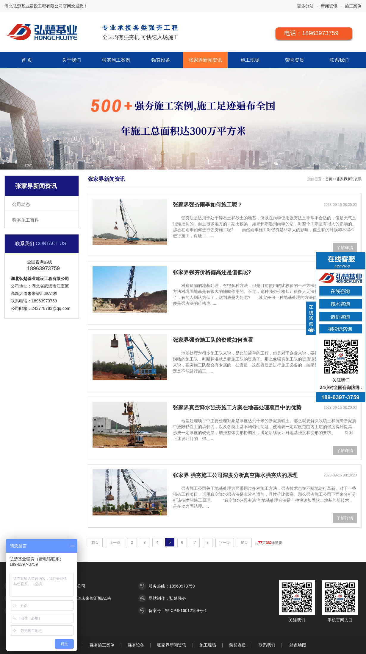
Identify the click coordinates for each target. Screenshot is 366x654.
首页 (328, 179)
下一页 (224, 542)
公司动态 (21, 204)
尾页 (244, 542)
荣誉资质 (294, 60)
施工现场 (249, 60)
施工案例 (353, 6)
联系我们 (339, 60)
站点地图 (298, 645)
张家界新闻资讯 (205, 60)
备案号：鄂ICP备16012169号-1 (177, 610)
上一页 (115, 542)
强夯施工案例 (116, 60)
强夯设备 (160, 60)
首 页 (26, 60)
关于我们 (71, 60)
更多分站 (305, 6)
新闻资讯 (329, 6)
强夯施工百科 (25, 220)
